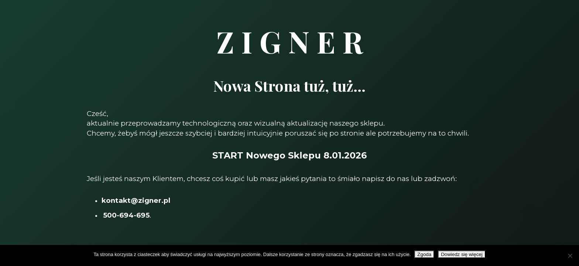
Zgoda (424, 254)
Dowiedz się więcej (462, 254)
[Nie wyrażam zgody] (569, 255)
